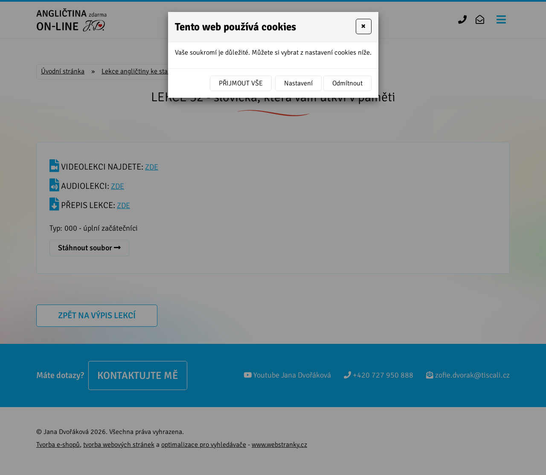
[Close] (363, 26)
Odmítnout (347, 83)
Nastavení (298, 83)
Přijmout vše (241, 83)
